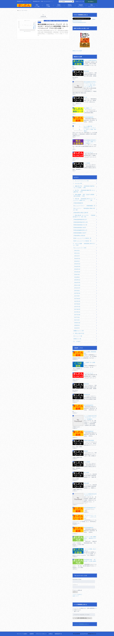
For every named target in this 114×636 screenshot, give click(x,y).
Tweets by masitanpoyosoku (79, 22)
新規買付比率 (87, 394)
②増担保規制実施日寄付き (80, 222)
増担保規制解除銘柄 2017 (90, 507)
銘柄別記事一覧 (58, 633)
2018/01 (77, 322)
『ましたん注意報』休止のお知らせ (90, 549)
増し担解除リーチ (88, 108)
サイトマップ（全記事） (22, 633)
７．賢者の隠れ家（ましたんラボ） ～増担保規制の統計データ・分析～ (84, 216)
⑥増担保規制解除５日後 (79, 232)
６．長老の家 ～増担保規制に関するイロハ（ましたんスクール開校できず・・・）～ (84, 199)
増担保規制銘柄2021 (88, 405)
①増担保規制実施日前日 (80, 219)
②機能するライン (78, 330)
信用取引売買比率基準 (89, 440)
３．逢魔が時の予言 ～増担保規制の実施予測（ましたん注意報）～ (83, 186)
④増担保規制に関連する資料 (80, 212)
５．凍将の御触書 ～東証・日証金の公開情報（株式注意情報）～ (83, 195)
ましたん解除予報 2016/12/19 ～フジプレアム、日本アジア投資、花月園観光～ (90, 129)
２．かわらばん (77, 183)
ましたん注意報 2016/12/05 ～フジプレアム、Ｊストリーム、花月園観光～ (90, 417)
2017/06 (77, 304)
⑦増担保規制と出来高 (79, 235)
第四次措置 (86, 483)
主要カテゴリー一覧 (80, 1)
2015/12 (76, 255)
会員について (76, 596)
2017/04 (77, 298)
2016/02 (76, 261)
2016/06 (77, 271)
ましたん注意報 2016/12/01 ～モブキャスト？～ (90, 494)
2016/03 (77, 263)
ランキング (69, 5)
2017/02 (77, 293)
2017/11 (76, 317)
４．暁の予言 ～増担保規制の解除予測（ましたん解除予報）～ (84, 191)
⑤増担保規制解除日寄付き (80, 230)
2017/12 (76, 320)
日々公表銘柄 (87, 163)
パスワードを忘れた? (77, 594)
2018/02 (76, 325)
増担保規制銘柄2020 (88, 117)
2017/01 (76, 290)
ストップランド (80, 5)
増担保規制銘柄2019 (88, 527)
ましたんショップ (91, 5)
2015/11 (76, 253)
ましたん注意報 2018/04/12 (90, 60)
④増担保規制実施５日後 (79, 227)
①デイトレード (77, 336)
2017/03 (76, 296)
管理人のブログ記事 (77, 50)
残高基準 (86, 451)
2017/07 (77, 306)
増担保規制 (86, 71)
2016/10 (77, 282)
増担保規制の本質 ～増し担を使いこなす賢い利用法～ (90, 561)
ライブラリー (58, 5)
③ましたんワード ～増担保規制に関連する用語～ (84, 209)
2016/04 (77, 266)
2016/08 (76, 277)
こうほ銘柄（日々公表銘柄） (89, 363)
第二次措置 (86, 472)
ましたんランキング (88, 152)
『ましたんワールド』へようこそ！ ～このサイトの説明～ (90, 517)
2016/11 (77, 285)
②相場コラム (77, 338)
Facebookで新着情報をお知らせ (81, 624)
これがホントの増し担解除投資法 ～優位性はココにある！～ (90, 538)
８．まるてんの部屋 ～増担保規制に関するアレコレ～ (84, 244)
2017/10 (77, 314)
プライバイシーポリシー (41, 633)
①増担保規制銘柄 (78, 203)
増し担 (85, 97)
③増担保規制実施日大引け (80, 224)
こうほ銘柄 (47, 5)
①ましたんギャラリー (79, 247)
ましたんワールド (84, 633)
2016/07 (76, 274)
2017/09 (77, 312)
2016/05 (77, 269)
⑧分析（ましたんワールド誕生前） (82, 238)
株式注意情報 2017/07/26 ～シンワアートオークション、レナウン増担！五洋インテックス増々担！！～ (90, 84)
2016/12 (77, 287)
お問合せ (90, 1)
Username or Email (77, 579)
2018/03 (76, 328)
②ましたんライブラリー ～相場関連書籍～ (84, 205)
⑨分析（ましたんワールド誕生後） (82, 240)
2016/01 (77, 258)
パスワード (75, 584)
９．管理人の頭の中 (78, 333)
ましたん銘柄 (37, 5)
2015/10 (76, 250)
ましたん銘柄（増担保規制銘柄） (90, 352)
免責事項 (32, 633)
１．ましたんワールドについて (80, 180)
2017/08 (77, 309)
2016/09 (77, 279)
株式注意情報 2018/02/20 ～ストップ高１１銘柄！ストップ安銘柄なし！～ (90, 141)
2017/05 (77, 301)
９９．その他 (76, 341)
